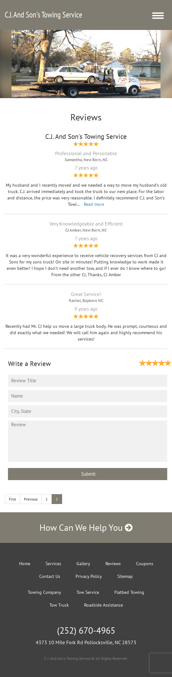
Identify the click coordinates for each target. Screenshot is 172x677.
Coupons (144, 563)
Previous (31, 499)
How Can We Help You (86, 527)
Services (53, 563)
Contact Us (49, 576)
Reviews (113, 563)
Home (24, 563)
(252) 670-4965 (86, 630)
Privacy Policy (88, 576)
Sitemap (125, 576)
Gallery (83, 563)
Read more (94, 204)
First (12, 499)
